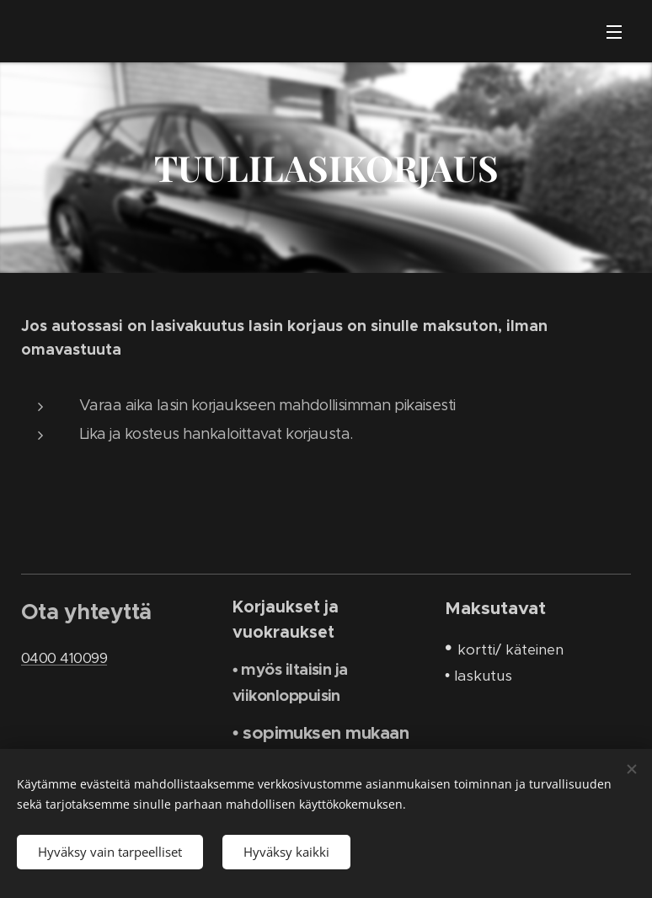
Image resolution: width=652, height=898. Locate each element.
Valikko (614, 32)
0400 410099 (64, 657)
